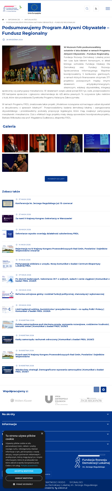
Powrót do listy (56, 182)
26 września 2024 (14, 40)
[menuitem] (47, 482)
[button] (24, 484)
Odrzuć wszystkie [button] (24, 478)
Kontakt (7, 444)
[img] (34, 9)
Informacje (9, 424)
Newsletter (9, 434)
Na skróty (8, 414)
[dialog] (24, 459)
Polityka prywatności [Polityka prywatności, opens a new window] (29, 465)
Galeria (9, 130)
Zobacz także (11, 194)
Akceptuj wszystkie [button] (24, 471)
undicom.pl (61, 488)
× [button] (42, 434)
